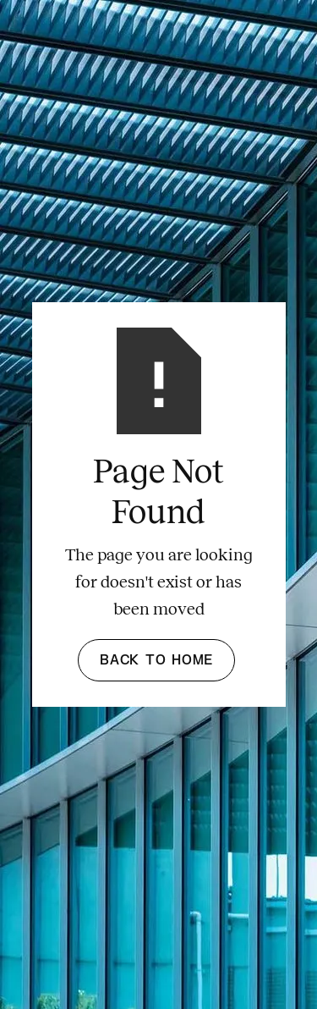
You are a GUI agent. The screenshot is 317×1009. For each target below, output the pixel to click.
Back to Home (156, 660)
